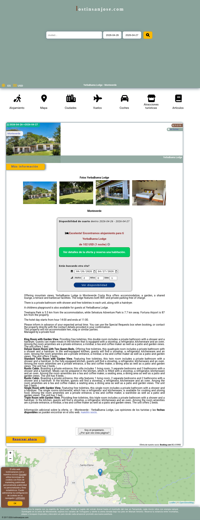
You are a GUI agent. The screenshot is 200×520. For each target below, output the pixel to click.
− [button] (10, 459)
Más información (24, 166)
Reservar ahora (25, 439)
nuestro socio (89, 412)
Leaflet (172, 502)
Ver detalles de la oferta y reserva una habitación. (94, 252)
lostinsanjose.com (100, 9)
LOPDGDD (20, 498)
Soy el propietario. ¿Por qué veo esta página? (94, 431)
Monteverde (13, 133)
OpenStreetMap (186, 502)
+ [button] (10, 453)
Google (22, 474)
